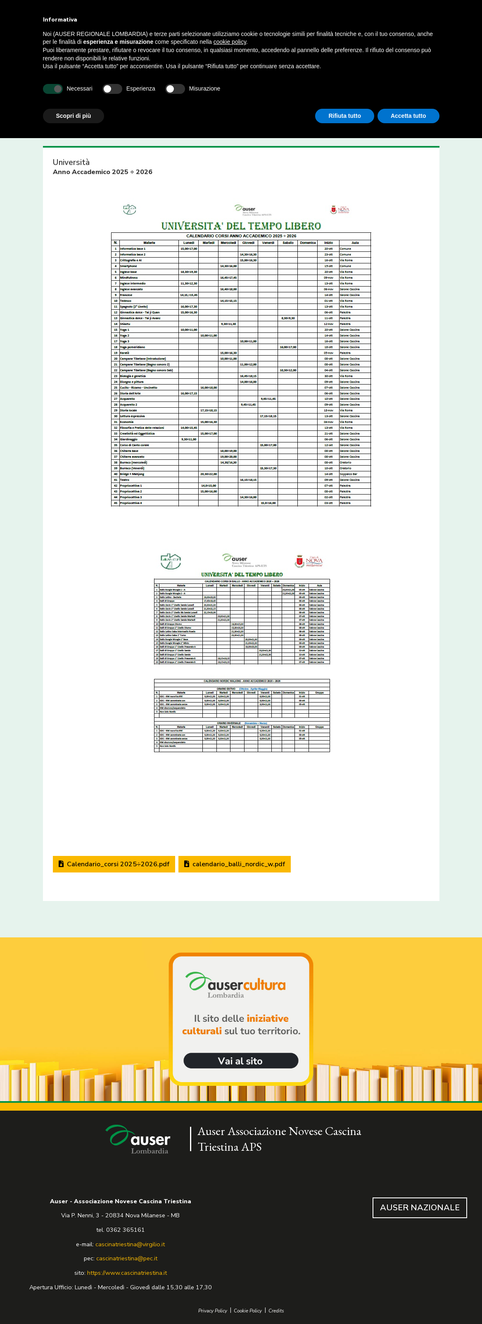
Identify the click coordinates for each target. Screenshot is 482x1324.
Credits (276, 1311)
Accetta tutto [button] (408, 115)
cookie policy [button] (230, 41)
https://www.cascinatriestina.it (127, 1273)
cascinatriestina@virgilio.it (130, 1244)
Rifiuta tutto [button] (344, 115)
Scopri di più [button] (73, 115)
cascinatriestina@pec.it (126, 1258)
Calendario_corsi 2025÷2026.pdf (114, 864)
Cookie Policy (248, 1311)
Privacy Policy (212, 1311)
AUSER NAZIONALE (420, 1207)
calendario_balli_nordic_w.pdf (234, 864)
